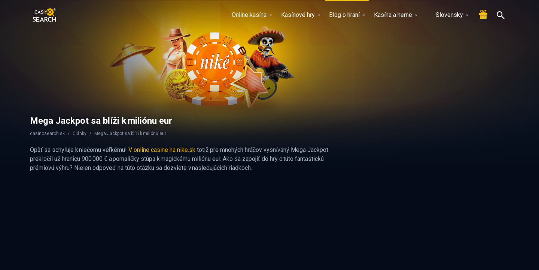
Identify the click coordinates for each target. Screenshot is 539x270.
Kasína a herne (395, 14)
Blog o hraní (347, 14)
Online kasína (252, 14)
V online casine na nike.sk (161, 149)
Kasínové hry (300, 14)
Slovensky (447, 14)
